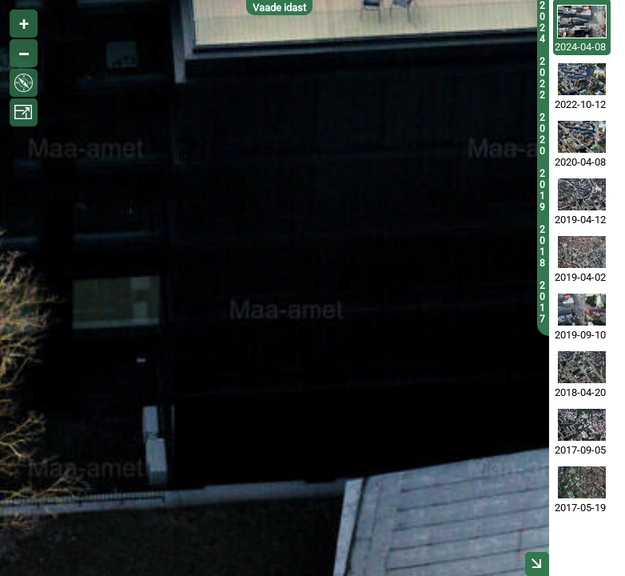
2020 (542, 134)
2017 (542, 302)
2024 (542, 22)
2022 (542, 78)
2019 (542, 190)
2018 (542, 246)
